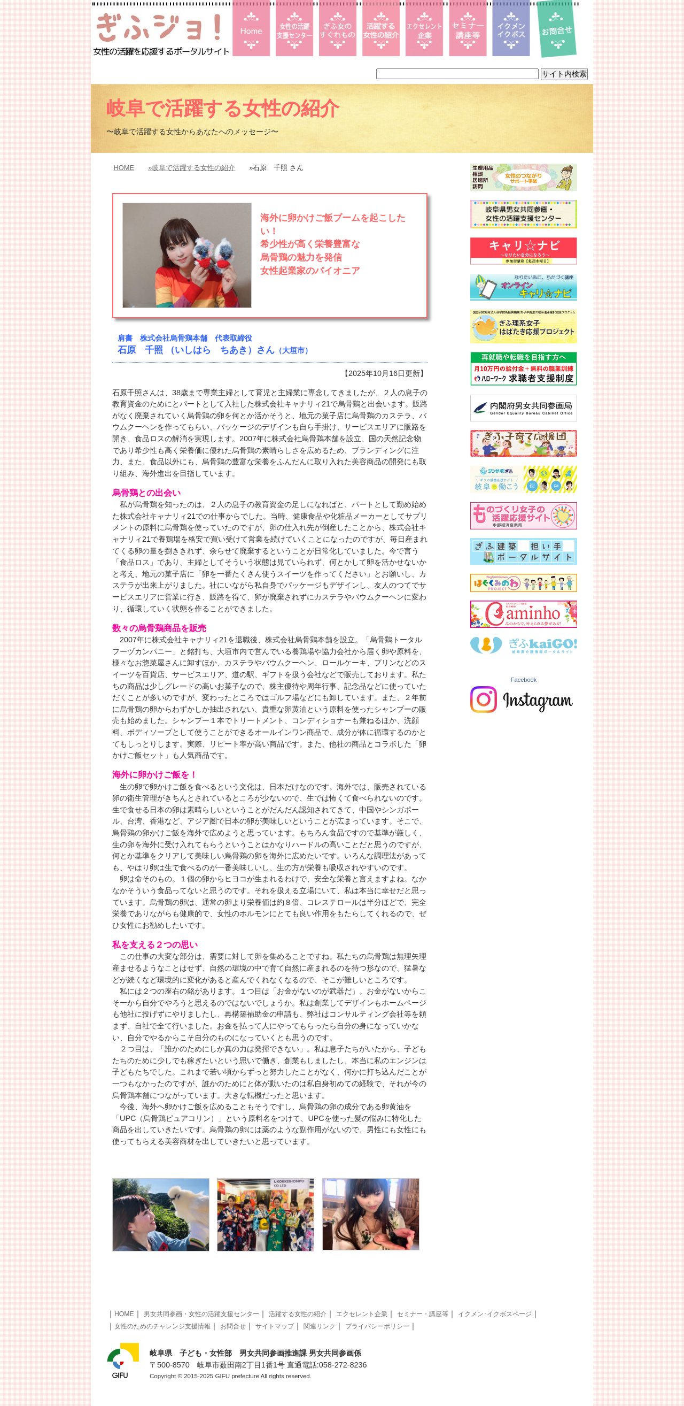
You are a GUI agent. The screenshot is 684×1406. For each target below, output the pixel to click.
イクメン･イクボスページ (495, 1314)
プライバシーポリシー (377, 1326)
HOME (123, 168)
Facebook (524, 680)
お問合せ (233, 1326)
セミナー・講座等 (422, 1314)
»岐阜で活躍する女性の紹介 (191, 168)
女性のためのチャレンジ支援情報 (162, 1326)
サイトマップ (274, 1326)
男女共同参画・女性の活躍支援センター (201, 1314)
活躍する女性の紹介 (298, 1314)
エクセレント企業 (361, 1314)
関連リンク (320, 1326)
